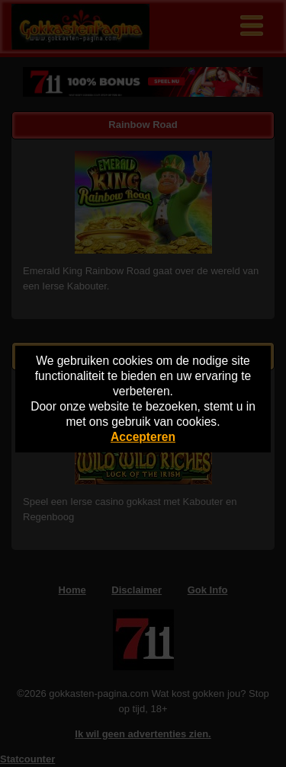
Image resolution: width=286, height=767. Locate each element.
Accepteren (143, 436)
